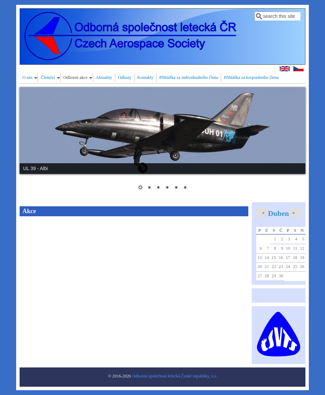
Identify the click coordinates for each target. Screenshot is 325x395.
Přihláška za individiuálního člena (188, 77)
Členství (48, 77)
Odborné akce (75, 77)
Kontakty (145, 77)
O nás (27, 77)
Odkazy (124, 77)
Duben (278, 213)
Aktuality (104, 77)
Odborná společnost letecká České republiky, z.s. (174, 376)
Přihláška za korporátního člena (251, 77)
